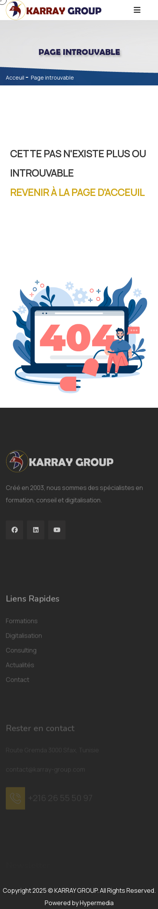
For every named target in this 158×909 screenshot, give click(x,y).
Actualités (20, 714)
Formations (22, 670)
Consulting (21, 700)
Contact (17, 729)
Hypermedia (97, 903)
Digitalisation (24, 685)
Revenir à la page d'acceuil (77, 192)
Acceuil (15, 77)
